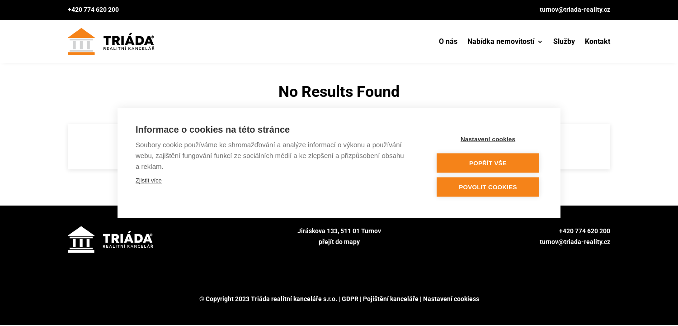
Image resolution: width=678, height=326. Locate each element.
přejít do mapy (339, 241)
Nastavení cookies (488, 138)
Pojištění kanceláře (391, 298)
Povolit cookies (488, 186)
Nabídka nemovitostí (500, 41)
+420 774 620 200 (93, 9)
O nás (448, 41)
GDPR (350, 298)
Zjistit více (149, 180)
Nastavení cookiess (451, 298)
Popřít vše (488, 162)
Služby (564, 41)
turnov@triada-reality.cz (575, 9)
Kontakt (597, 41)
